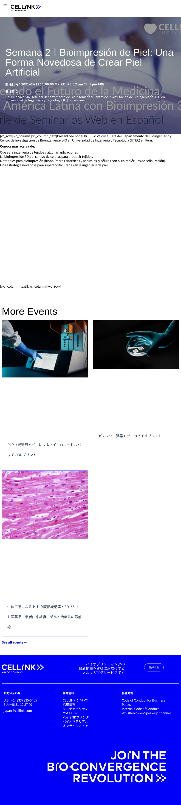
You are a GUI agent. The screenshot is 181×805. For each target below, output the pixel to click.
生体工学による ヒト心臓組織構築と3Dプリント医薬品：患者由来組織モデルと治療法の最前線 (44, 616)
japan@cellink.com (18, 710)
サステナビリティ (75, 708)
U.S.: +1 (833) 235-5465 (20, 700)
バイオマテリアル (75, 721)
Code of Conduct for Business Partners (143, 702)
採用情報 (69, 704)
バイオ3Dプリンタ (76, 717)
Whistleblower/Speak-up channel (146, 713)
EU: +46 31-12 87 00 (18, 704)
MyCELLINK (71, 713)
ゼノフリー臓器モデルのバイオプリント (130, 435)
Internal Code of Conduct (140, 708)
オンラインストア (75, 725)
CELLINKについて (75, 700)
